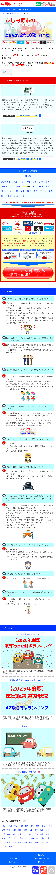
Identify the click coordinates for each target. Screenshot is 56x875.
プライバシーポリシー (41, 858)
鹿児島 (4, 846)
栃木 (19, 830)
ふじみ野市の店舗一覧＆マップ (20, 116)
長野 (14, 834)
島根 (37, 838)
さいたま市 (5, 182)
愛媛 (48, 838)
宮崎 (47, 842)
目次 (4, 72)
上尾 (16, 191)
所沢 (34, 186)
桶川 (22, 191)
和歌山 (15, 838)
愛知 (36, 830)
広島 (21, 838)
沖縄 (10, 846)
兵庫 (41, 834)
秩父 (3, 191)
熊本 (36, 842)
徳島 (8, 842)
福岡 (19, 842)
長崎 (30, 842)
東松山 (43, 191)
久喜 (22, 196)
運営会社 (41, 855)
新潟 (8, 834)
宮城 (10, 826)
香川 (3, 842)
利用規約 (13, 858)
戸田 (15, 182)
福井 (30, 834)
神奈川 (49, 826)
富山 (19, 834)
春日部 (4, 186)
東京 (43, 826)
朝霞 (11, 186)
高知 (14, 842)
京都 (47, 834)
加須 (16, 196)
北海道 (4, 826)
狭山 (41, 186)
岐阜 (47, 830)
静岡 (41, 830)
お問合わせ (41, 862)
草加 (28, 182)
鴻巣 (29, 191)
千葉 (8, 830)
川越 (9, 191)
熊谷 (50, 191)
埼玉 (3, 830)
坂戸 (35, 191)
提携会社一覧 (36, 233)
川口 (21, 182)
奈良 (8, 838)
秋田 (21, 826)
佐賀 (25, 842)
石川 (25, 834)
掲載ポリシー (13, 862)
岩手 (26, 826)
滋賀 (3, 838)
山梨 (30, 830)
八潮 (41, 182)
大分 (41, 842)
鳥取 (32, 838)
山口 (43, 838)
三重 (3, 834)
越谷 (47, 182)
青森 (15, 826)
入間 (47, 186)
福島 (37, 826)
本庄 (9, 196)
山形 (32, 826)
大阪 (36, 834)
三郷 (34, 182)
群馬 (25, 830)
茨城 (14, 830)
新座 (18, 186)
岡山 (26, 838)
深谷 (3, 196)
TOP (13, 855)
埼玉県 (28, 176)
